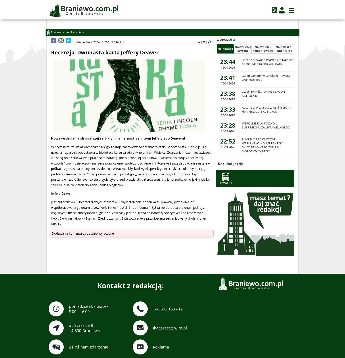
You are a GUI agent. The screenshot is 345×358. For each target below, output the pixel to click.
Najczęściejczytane (243, 49)
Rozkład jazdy (230, 163)
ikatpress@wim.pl (170, 328)
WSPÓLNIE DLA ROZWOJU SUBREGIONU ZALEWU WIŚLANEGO (266, 125)
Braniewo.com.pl (59, 32)
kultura (80, 32)
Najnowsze (225, 49)
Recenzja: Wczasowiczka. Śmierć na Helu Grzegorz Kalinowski (266, 109)
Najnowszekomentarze (283, 49)
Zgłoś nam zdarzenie (88, 347)
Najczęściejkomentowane (263, 49)
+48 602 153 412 (168, 309)
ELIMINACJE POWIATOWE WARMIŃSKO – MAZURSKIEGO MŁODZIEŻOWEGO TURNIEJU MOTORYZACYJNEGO (262, 145)
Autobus (226, 178)
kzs (122, 42)
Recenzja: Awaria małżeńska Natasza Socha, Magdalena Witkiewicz (267, 62)
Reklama (161, 347)
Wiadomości (226, 40)
